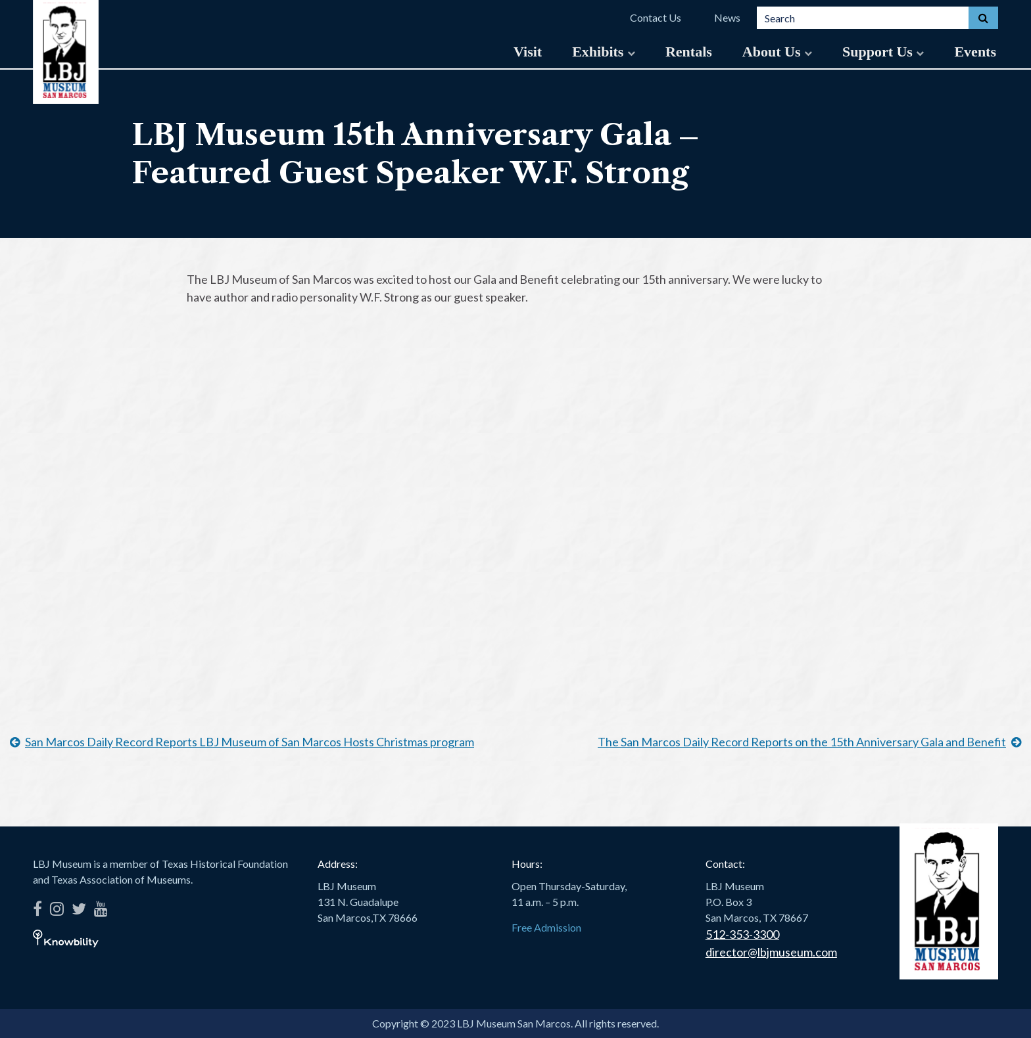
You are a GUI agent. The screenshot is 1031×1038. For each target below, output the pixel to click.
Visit (528, 51)
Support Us (883, 51)
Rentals (688, 51)
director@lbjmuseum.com (771, 952)
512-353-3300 (742, 934)
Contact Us (655, 17)
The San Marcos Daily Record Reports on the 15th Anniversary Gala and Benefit (802, 741)
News (727, 17)
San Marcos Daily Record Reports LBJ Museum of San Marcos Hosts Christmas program (249, 741)
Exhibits (603, 51)
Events (975, 51)
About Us (777, 51)
